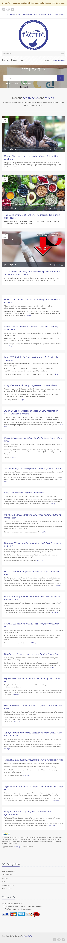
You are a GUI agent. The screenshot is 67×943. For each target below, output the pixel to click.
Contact (5, 878)
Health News (12, 83)
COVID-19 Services (8, 874)
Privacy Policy (7, 888)
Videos (27, 83)
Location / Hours (40, 14)
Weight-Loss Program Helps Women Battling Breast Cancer (32, 654)
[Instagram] (59, 939)
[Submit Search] (60, 78)
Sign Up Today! (53, 14)
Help (19, 14)
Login (62, 14)
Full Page (29, 315)
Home (47, 61)
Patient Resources (8, 871)
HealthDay (16, 847)
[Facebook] (54, 939)
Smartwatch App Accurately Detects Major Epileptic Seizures (33, 468)
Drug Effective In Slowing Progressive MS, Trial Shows (30, 385)
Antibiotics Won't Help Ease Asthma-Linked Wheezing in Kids (33, 759)
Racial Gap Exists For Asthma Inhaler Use (24, 492)
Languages (11, 14)
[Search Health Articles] (30, 78)
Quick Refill (27, 14)
